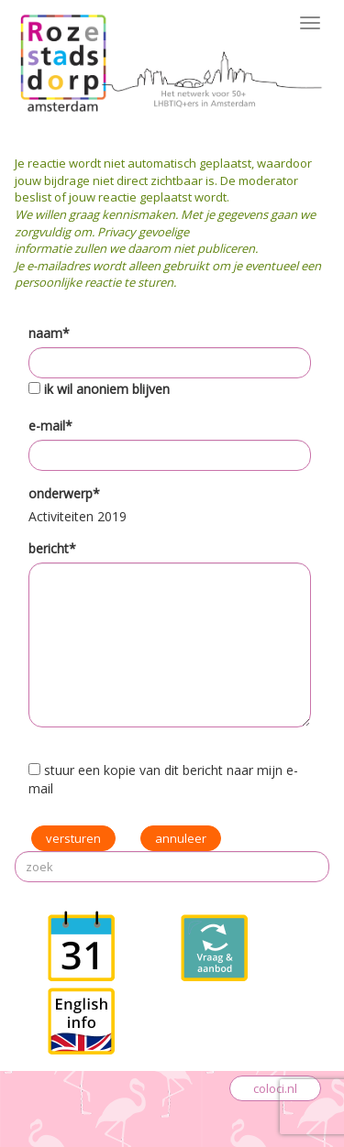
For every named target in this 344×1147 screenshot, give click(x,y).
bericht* (52, 548)
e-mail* (50, 425)
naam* (49, 333)
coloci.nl (275, 1088)
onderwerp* (64, 493)
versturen (73, 838)
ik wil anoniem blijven (107, 389)
